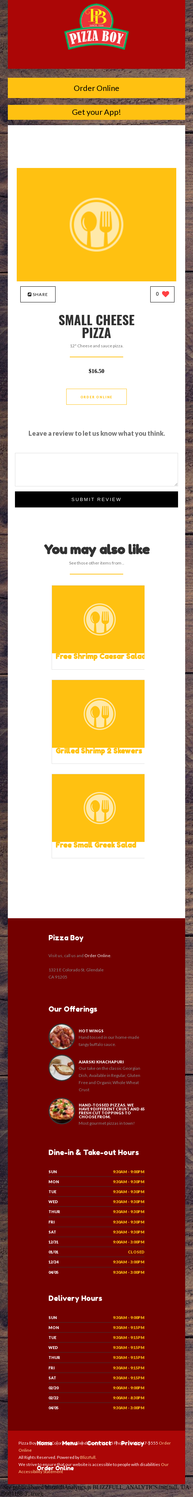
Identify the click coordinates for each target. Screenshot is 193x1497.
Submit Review (96, 499)
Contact (99, 1443)
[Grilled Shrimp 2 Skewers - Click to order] (99, 746)
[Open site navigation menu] (96, 62)
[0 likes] (162, 295)
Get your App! (96, 112)
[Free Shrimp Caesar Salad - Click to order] (99, 651)
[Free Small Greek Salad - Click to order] (99, 840)
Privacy (132, 1443)
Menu (69, 1443)
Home (44, 1443)
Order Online (96, 88)
